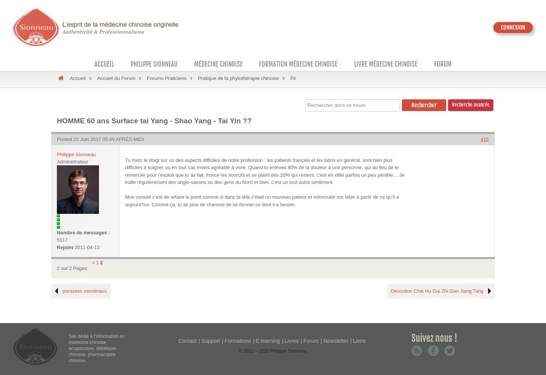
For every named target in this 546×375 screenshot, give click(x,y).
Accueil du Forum (116, 78)
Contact (188, 341)
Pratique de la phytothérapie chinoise (238, 78)
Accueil (104, 64)
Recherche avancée (471, 105)
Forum (443, 64)
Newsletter (335, 341)
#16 (485, 139)
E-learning (268, 341)
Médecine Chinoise (218, 64)
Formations (237, 341)
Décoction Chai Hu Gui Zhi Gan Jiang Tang (437, 291)
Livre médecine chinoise (385, 64)
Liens (359, 341)
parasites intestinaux (85, 291)
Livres (291, 341)
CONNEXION (513, 27)
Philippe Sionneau (153, 64)
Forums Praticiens (167, 78)
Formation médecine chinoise (298, 64)
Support (210, 341)
